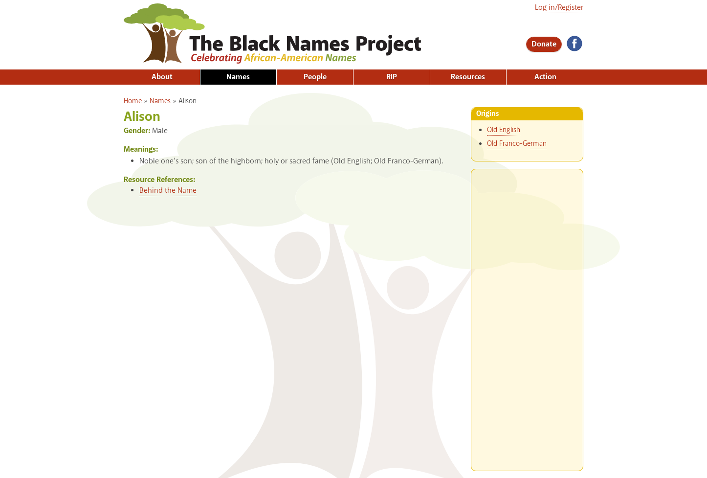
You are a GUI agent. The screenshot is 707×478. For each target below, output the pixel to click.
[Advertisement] (527, 316)
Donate (543, 44)
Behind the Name (168, 190)
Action (545, 77)
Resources (468, 77)
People (315, 77)
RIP (391, 77)
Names (238, 77)
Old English (503, 130)
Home (133, 101)
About (162, 77)
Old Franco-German (517, 144)
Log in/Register (559, 7)
